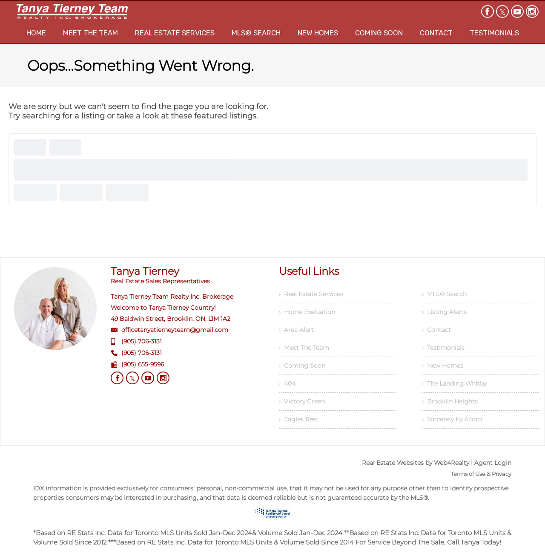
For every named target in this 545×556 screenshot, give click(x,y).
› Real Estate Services (311, 294)
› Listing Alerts (444, 312)
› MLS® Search (444, 294)
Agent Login (492, 463)
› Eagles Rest (298, 419)
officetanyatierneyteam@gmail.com (174, 330)
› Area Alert (296, 330)
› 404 (287, 383)
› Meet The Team (304, 347)
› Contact (436, 330)
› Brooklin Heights (450, 401)
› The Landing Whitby (454, 383)
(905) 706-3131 (141, 341)
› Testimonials (443, 347)
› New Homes (442, 365)
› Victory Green (302, 401)
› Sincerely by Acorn (452, 419)
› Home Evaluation (307, 312)
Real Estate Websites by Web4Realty (415, 463)
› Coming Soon (302, 365)
